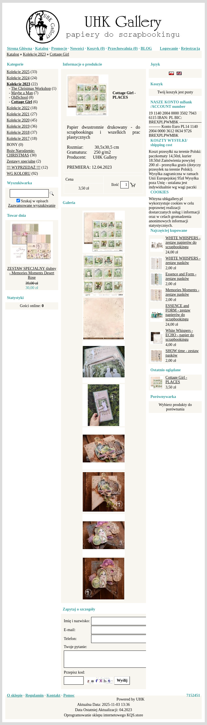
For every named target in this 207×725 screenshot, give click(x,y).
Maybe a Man (22, 93)
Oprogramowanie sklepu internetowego (95, 715)
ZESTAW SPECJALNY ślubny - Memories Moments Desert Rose (31, 273)
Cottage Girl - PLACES (176, 379)
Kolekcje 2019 (18, 126)
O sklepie (15, 695)
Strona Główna (19, 48)
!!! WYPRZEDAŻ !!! (23, 167)
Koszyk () (96, 48)
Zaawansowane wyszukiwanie (31, 205)
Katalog (41, 48)
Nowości (77, 48)
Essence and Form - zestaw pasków (180, 276)
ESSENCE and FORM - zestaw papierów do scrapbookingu (177, 312)
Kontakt (53, 695)
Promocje (59, 48)
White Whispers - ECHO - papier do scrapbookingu (179, 335)
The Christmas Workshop (31, 88)
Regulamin (34, 695)
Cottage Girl (59, 54)
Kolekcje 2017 (18, 138)
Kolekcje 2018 (18, 132)
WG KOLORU (18, 173)
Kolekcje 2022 (18, 108)
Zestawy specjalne (21, 161)
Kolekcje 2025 (18, 72)
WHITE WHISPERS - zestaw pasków (183, 260)
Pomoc (68, 695)
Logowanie (169, 48)
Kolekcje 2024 (18, 78)
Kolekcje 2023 (34, 54)
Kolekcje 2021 (18, 114)
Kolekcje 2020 (18, 120)
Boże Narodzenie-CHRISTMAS (21, 153)
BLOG (146, 48)
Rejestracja (190, 48)
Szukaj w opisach (34, 201)
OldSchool (19, 97)
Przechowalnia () (123, 48)
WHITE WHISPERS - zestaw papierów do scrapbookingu (183, 242)
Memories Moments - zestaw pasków (182, 292)
